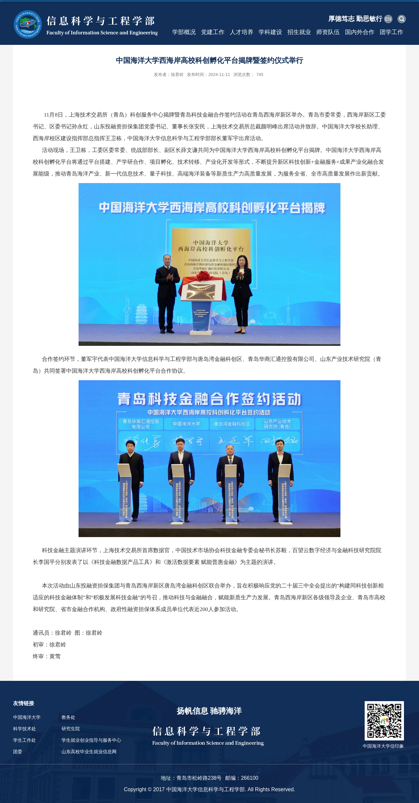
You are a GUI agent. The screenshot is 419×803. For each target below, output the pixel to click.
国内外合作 (359, 32)
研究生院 (71, 728)
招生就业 (299, 32)
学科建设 (270, 32)
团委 (17, 751)
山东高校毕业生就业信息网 (89, 751)
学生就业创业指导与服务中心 (91, 740)
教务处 (68, 717)
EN (388, 19)
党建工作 (213, 32)
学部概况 (184, 32)
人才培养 (241, 32)
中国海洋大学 (27, 717)
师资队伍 (328, 32)
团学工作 (391, 32)
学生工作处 (24, 740)
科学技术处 (24, 728)
